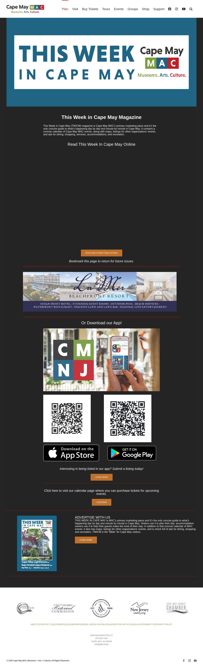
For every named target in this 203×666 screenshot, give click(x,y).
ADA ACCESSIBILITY (143, 624)
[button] (191, 9)
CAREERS (60, 624)
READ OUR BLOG (99, 624)
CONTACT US (46, 624)
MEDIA (85, 624)
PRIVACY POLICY (163, 624)
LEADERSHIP (73, 624)
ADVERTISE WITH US (120, 624)
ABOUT (34, 624)
